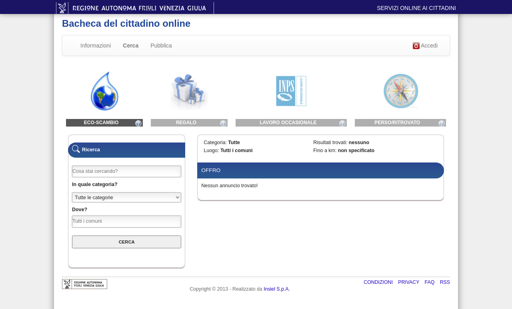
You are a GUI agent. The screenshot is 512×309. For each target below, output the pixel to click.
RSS (445, 282)
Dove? (79, 209)
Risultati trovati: (330, 142)
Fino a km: (324, 150)
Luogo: (211, 150)
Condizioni (379, 282)
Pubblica (161, 45)
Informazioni (95, 45)
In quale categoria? (95, 184)
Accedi (425, 46)
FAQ (430, 282)
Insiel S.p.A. (277, 289)
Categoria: (215, 142)
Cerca (130, 45)
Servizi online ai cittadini (416, 8)
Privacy (409, 282)
